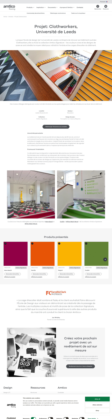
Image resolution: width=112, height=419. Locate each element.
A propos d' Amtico (67, 7)
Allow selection (97, 402)
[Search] (97, 7)
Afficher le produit (9, 277)
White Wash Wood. (31, 224)
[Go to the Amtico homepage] (9, 7)
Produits (30, 7)
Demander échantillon (12, 274)
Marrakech (49, 222)
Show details (92, 415)
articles (11, 16)
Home (5, 16)
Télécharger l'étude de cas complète (56, 126)
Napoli (60, 270)
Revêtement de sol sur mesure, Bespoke (80, 366)
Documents (52, 7)
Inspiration (40, 7)
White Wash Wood (72, 222)
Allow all (97, 396)
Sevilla (33, 270)
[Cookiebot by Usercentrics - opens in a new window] (11, 415)
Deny (97, 407)
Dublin (62, 222)
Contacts (80, 7)
